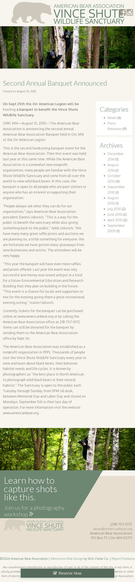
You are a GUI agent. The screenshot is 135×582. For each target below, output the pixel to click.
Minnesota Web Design (67, 559)
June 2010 (114, 214)
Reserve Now (70, 573)
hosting (9, 109)
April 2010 (115, 220)
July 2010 (114, 209)
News (111, 118)
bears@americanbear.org (112, 529)
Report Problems (123, 559)
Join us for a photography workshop (34, 511)
